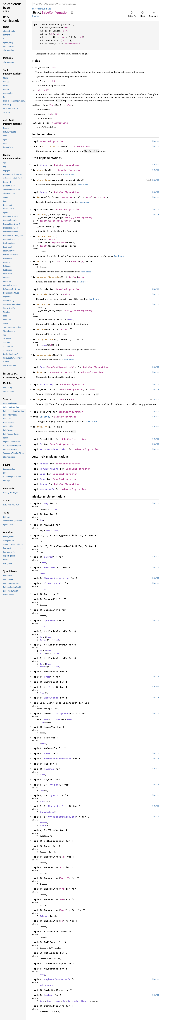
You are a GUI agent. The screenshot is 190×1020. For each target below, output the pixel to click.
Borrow (48, 556)
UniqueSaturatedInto (62, 816)
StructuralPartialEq (53, 449)
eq (38, 389)
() (96, 197)
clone (40, 170)
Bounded (43, 822)
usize (81, 277)
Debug (43, 192)
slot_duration (50, 146)
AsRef (46, 719)
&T (62, 856)
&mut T (64, 878)
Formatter (68, 197)
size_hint (43, 294)
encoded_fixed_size (49, 277)
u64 (66, 27)
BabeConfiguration (52, 141)
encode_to (43, 304)
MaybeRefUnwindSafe (57, 979)
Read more (68, 174)
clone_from (43, 180)
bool (92, 389)
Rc (61, 920)
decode (41, 214)
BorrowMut (50, 567)
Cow (62, 910)
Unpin (43, 484)
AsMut (58, 719)
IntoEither (51, 697)
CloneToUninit (53, 583)
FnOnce (43, 345)
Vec (64, 37)
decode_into (44, 236)
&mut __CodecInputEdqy (78, 217)
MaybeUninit (58, 242)
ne (38, 399)
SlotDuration (82, 146)
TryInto (53, 795)
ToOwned (49, 768)
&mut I (51, 239)
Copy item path (72, 12)
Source (35, 16)
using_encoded (45, 339)
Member (48, 995)
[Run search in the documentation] (95, 4)
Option (73, 277)
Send (42, 473)
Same (47, 753)
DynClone (50, 620)
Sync (42, 479)
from (39, 372)
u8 (63, 40)
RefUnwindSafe (49, 468)
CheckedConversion (56, 578)
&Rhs (62, 399)
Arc (62, 888)
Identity (45, 416)
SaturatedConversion (58, 758)
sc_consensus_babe (41, 9)
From (42, 367)
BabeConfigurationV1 (60, 367)
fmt (39, 197)
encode (41, 329)
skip (39, 261)
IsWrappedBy (62, 713)
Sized (70, 319)
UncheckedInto (57, 806)
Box (62, 899)
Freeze (44, 463)
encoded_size (45, 355)
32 (68, 40)
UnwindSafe (47, 489)
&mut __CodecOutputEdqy (77, 310)
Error (103, 197)
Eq (41, 444)
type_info (43, 426)
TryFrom (53, 784)
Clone (43, 164)
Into (51, 686)
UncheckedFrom (46, 812)
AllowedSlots (72, 43)
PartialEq (46, 384)
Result (90, 197)
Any (46, 503)
